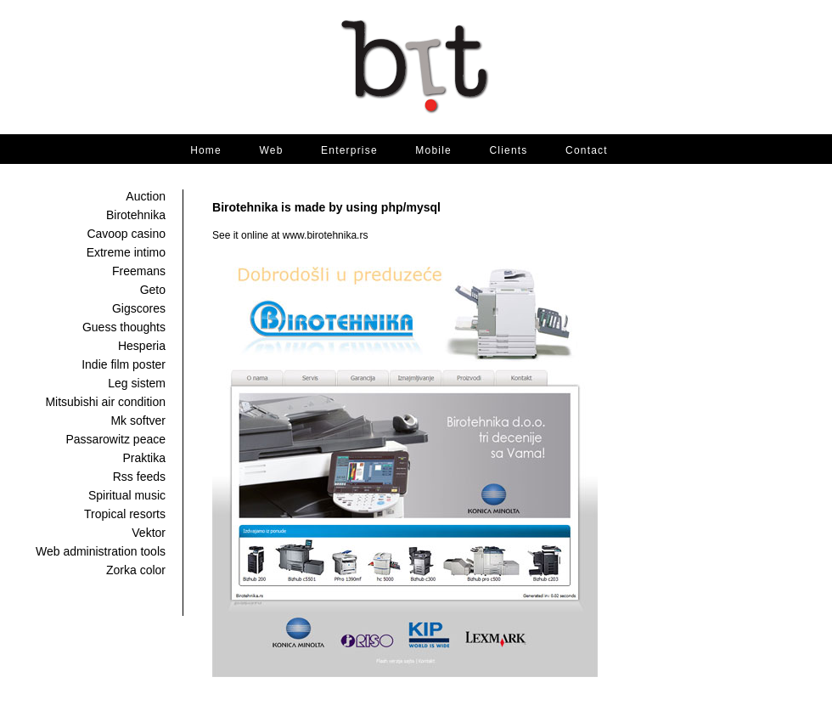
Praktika (144, 458)
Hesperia (142, 346)
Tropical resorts (125, 514)
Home (206, 150)
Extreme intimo (126, 252)
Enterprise (349, 150)
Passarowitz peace (115, 439)
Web (271, 150)
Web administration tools (101, 551)
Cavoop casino (126, 233)
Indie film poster (124, 364)
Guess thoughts (124, 327)
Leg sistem (137, 383)
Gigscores (139, 308)
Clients (508, 150)
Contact (586, 150)
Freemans (139, 271)
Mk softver (138, 420)
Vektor (149, 532)
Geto (153, 289)
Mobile (433, 150)
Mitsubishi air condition (105, 402)
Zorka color (136, 570)
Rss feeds (139, 476)
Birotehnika (136, 215)
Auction (146, 196)
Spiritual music (127, 495)
